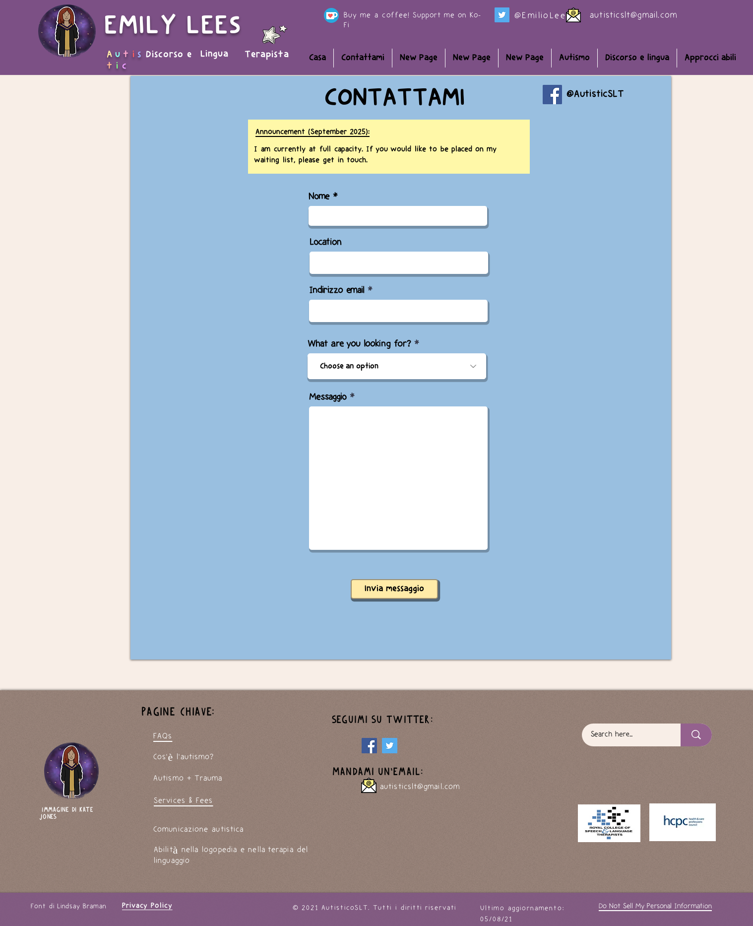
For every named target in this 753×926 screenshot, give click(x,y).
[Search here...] (625, 735)
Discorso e (170, 55)
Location (325, 242)
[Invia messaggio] (394, 589)
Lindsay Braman (82, 907)
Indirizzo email (336, 290)
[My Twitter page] (389, 745)
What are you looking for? (359, 344)
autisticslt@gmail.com (633, 15)
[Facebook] (552, 94)
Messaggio (327, 397)
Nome (319, 197)
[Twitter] (502, 14)
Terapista (267, 55)
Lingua (214, 54)
